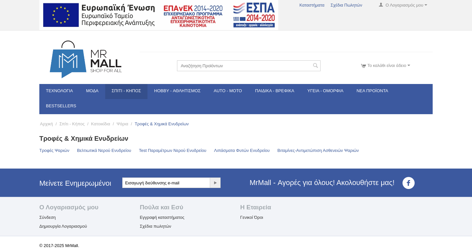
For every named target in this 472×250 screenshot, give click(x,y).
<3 (412, 183)
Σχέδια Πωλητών (346, 5)
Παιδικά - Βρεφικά (274, 90)
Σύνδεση (47, 217)
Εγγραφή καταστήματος (162, 217)
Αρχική (46, 123)
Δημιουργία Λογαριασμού (63, 226)
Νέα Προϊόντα (372, 90)
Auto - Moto (228, 90)
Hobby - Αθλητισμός (177, 90)
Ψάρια (122, 123)
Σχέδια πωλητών (155, 226)
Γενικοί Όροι (251, 217)
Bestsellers (61, 105)
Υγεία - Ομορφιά (325, 90)
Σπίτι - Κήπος (126, 90)
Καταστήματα (311, 5)
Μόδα (92, 90)
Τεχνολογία (59, 90)
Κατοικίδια (100, 123)
